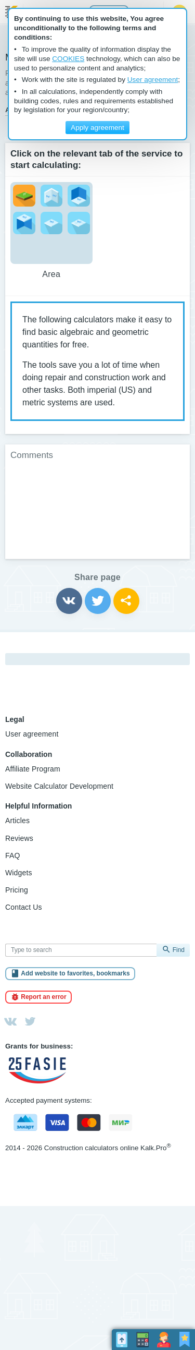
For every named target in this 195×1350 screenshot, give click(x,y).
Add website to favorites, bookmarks (75, 973)
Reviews (19, 838)
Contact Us (23, 907)
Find (179, 950)
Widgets (18, 873)
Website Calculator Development (59, 786)
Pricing (16, 890)
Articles (17, 820)
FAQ (12, 855)
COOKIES (68, 59)
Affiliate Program (32, 769)
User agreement (31, 734)
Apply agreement (97, 127)
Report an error (43, 997)
